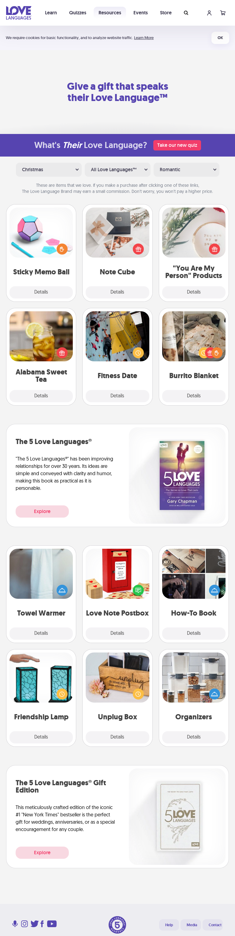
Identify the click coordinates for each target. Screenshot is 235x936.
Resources (110, 12)
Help (169, 925)
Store (166, 12)
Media (192, 925)
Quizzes (77, 12)
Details (41, 292)
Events (140, 12)
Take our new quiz (177, 145)
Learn (51, 12)
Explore (42, 511)
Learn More (144, 37)
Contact (215, 925)
